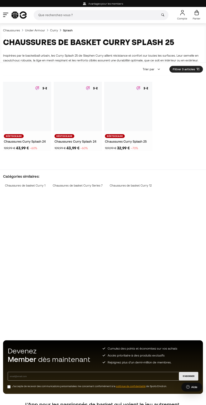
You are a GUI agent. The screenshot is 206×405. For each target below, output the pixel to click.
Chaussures (11, 30)
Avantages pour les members (103, 3)
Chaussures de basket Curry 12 (131, 185)
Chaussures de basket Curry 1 (25, 185)
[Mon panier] (196, 15)
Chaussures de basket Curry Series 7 (78, 185)
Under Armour (35, 30)
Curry (54, 30)
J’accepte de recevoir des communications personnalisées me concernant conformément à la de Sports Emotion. (89, 386)
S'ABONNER (188, 376)
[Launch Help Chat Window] (191, 387)
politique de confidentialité (131, 386)
